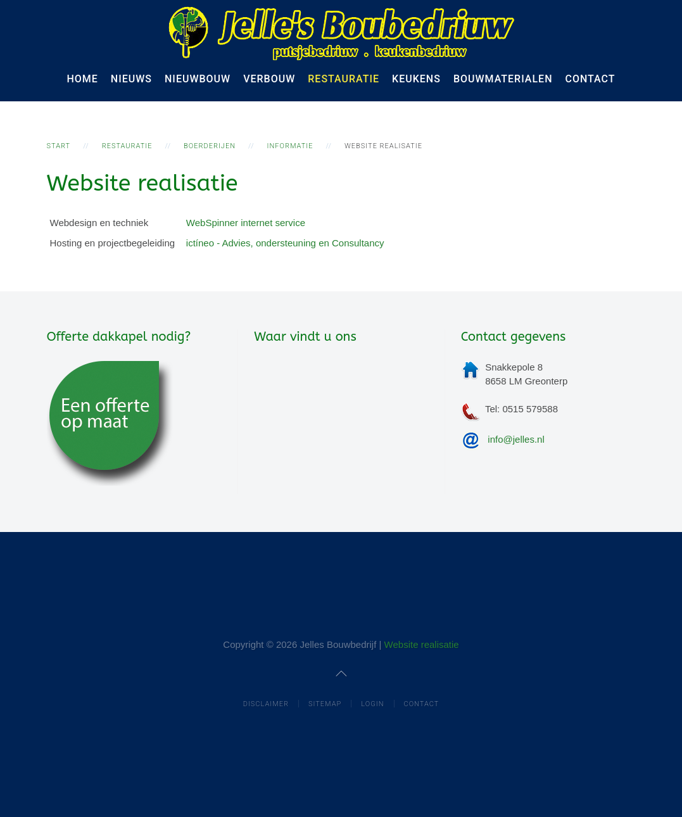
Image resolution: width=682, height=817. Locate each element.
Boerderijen (210, 146)
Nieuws (131, 79)
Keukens (416, 79)
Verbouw (269, 79)
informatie (290, 146)
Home (82, 79)
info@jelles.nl (516, 439)
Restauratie (343, 79)
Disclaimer (266, 704)
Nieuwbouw (197, 79)
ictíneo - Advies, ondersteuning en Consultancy (285, 243)
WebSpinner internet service (245, 222)
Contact (590, 79)
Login (372, 704)
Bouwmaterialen (503, 79)
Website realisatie (421, 644)
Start (59, 146)
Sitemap (324, 704)
